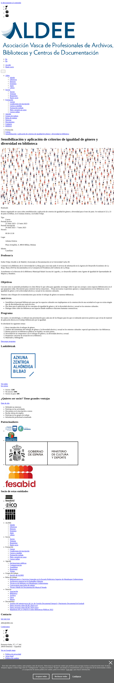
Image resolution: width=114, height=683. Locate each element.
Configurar (76, 676)
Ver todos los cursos (4, 385)
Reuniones (13, 569)
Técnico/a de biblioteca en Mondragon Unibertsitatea (29, 583)
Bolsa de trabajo (11, 118)
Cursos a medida (16, 106)
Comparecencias (16, 565)
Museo (12, 599)
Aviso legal (9, 656)
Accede (8, 65)
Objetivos (13, 80)
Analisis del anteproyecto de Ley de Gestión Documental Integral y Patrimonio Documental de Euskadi (47, 603)
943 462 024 (5, 619)
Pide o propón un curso (18, 110)
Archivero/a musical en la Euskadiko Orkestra (26, 581)
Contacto (8, 124)
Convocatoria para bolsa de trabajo (22, 585)
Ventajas (13, 94)
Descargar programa (8, 341)
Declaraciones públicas (18, 563)
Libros (12, 88)
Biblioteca (13, 593)
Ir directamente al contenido (11, 3)
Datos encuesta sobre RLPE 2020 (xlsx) (24, 607)
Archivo (13, 595)
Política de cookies (12, 658)
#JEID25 (8, 126)
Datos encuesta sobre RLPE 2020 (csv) (24, 605)
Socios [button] (7, 90)
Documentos (9, 122)
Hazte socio (9, 67)
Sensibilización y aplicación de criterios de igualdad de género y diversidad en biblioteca (37, 134)
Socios (12, 92)
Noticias (8, 120)
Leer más (69, 669)
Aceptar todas (41, 676)
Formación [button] (9, 100)
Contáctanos (5, 627)
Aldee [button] (7, 76)
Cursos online (15, 112)
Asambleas (14, 567)
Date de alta (5, 403)
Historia (13, 82)
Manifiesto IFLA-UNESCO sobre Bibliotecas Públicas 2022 (31, 609)
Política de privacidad (13, 654)
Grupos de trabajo (11, 116)
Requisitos (13, 96)
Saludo (12, 78)
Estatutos (13, 84)
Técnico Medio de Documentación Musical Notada (28, 587)
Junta (12, 86)
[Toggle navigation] (3, 71)
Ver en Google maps (8, 650)
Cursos (12, 102)
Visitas (12, 571)
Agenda (8, 114)
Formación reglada (16, 108)
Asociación (14, 591)
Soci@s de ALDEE (17, 575)
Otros (12, 597)
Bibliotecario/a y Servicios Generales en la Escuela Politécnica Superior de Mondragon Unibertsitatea (46, 579)
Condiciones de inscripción (19, 104)
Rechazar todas (61, 676)
